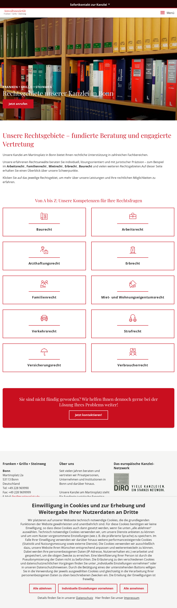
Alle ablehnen (42, 588)
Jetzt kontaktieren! (88, 415)
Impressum (131, 598)
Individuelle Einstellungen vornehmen (87, 588)
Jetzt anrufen (18, 104)
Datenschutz (84, 598)
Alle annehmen (134, 588)
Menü (167, 13)
